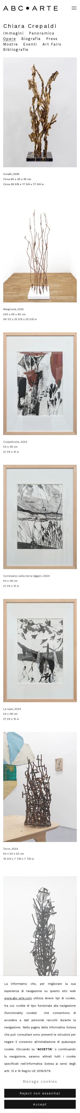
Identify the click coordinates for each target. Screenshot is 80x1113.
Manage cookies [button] (40, 1081)
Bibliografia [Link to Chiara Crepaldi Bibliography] (16, 50)
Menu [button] (73, 8)
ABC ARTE (31, 8)
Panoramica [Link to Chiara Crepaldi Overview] (41, 33)
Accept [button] (40, 1104)
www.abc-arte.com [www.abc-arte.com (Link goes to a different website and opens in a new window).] (18, 998)
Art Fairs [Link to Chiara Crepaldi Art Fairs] (52, 44)
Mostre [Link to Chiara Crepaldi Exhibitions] (10, 44)
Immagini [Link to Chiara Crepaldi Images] (13, 33)
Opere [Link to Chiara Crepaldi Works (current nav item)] (9, 39)
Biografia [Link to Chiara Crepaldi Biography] (31, 39)
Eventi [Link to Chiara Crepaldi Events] (30, 44)
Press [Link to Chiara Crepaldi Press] (52, 39)
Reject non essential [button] (40, 1093)
